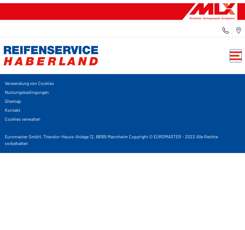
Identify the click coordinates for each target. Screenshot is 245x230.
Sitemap (13, 101)
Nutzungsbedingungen (27, 92)
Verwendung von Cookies (29, 83)
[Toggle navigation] (236, 55)
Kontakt (12, 110)
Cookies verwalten (23, 119)
